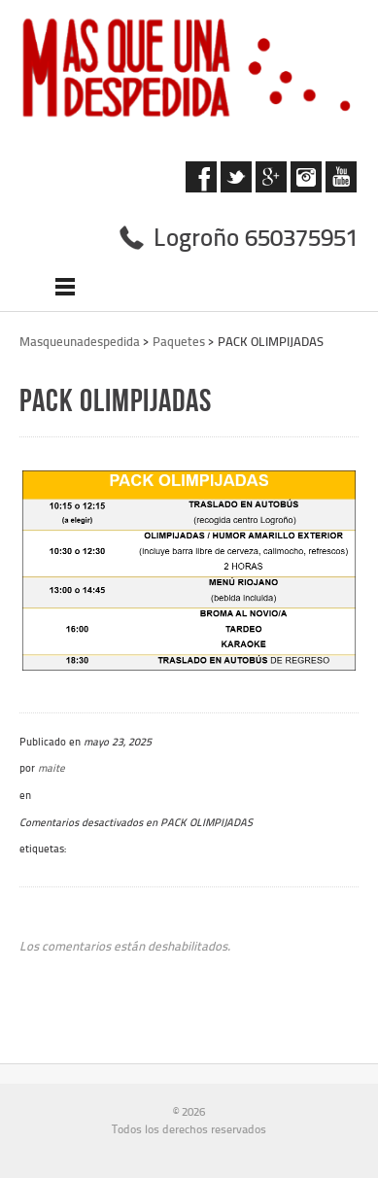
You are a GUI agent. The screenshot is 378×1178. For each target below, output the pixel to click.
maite (51, 767)
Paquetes (179, 341)
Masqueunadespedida (79, 341)
